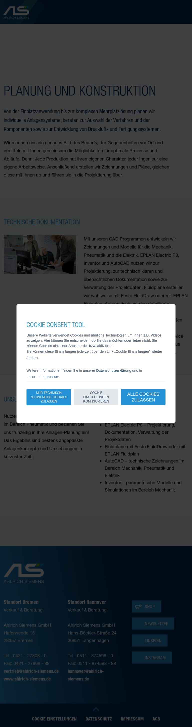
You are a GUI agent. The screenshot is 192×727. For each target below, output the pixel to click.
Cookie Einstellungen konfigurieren (96, 397)
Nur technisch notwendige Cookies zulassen (48, 397)
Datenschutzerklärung (113, 370)
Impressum (50, 376)
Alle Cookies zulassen (143, 396)
